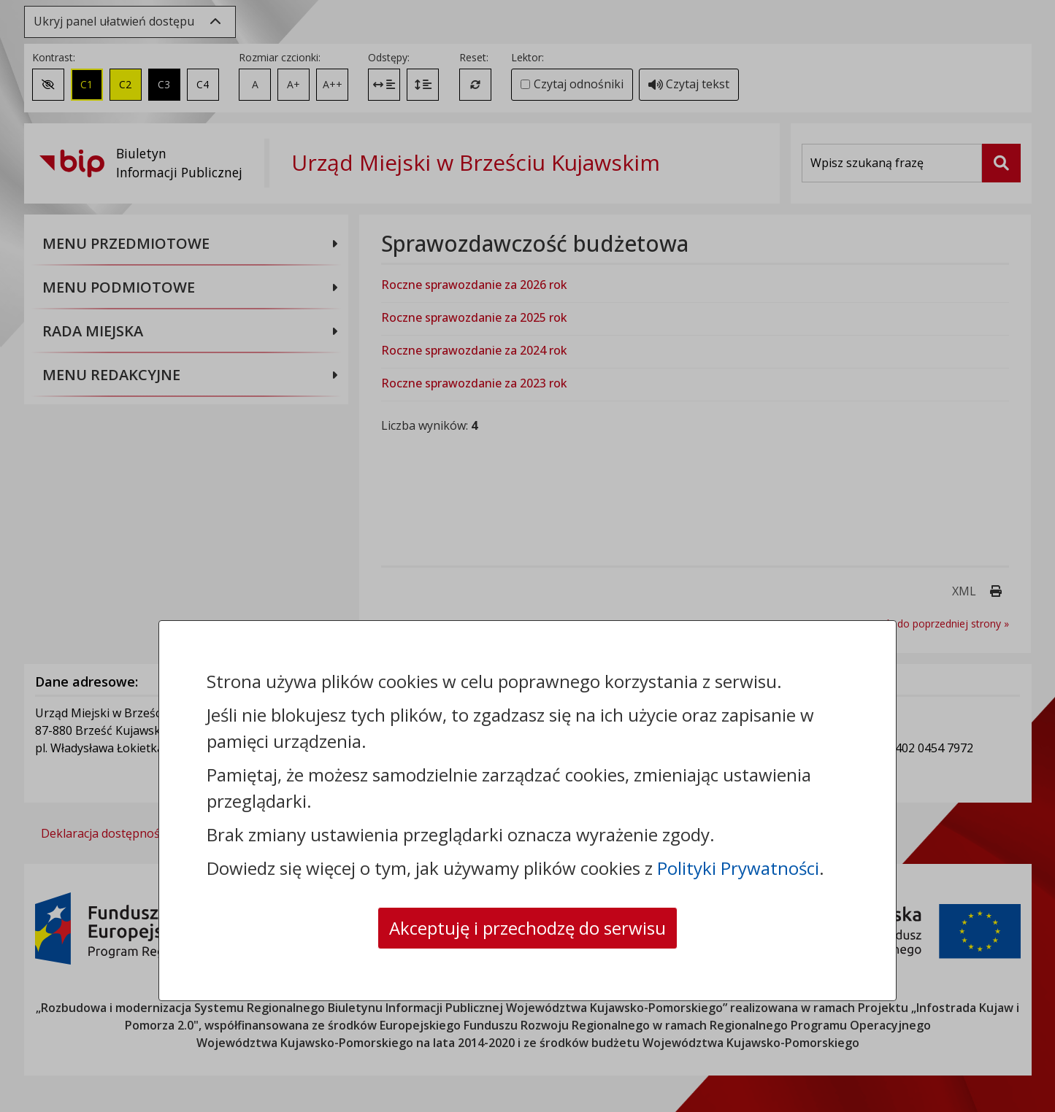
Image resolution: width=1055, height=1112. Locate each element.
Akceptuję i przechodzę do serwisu (527, 928)
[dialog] (527, 556)
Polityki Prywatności (738, 868)
